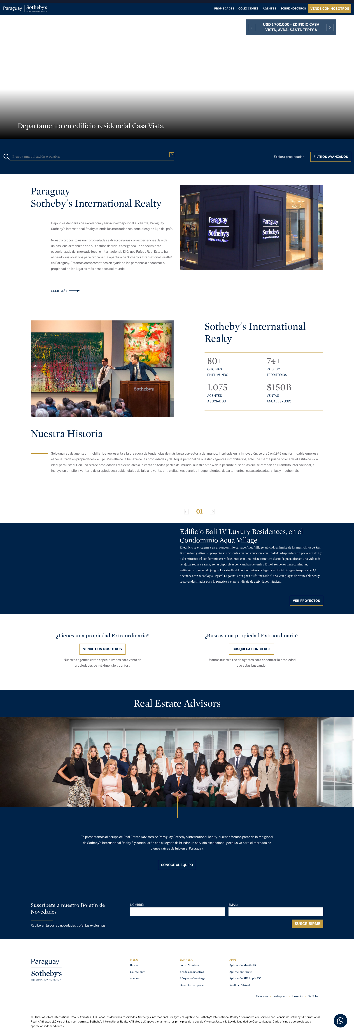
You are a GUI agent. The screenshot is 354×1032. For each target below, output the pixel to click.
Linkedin (297, 996)
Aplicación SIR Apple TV (245, 978)
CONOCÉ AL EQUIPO (177, 865)
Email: (233, 904)
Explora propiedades (289, 157)
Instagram (279, 996)
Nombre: (137, 904)
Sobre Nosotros (189, 965)
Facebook (262, 996)
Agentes (269, 8)
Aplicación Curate (240, 972)
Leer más (59, 290)
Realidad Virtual (239, 985)
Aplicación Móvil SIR (242, 965)
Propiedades (224, 8)
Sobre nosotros (293, 8)
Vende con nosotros (102, 649)
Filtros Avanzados (331, 157)
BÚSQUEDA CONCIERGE (252, 649)
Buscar (134, 965)
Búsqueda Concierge (192, 978)
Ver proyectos (306, 601)
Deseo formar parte (192, 985)
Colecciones (248, 8)
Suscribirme (307, 924)
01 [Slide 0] (199, 511)
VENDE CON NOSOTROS (329, 9)
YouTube (313, 996)
